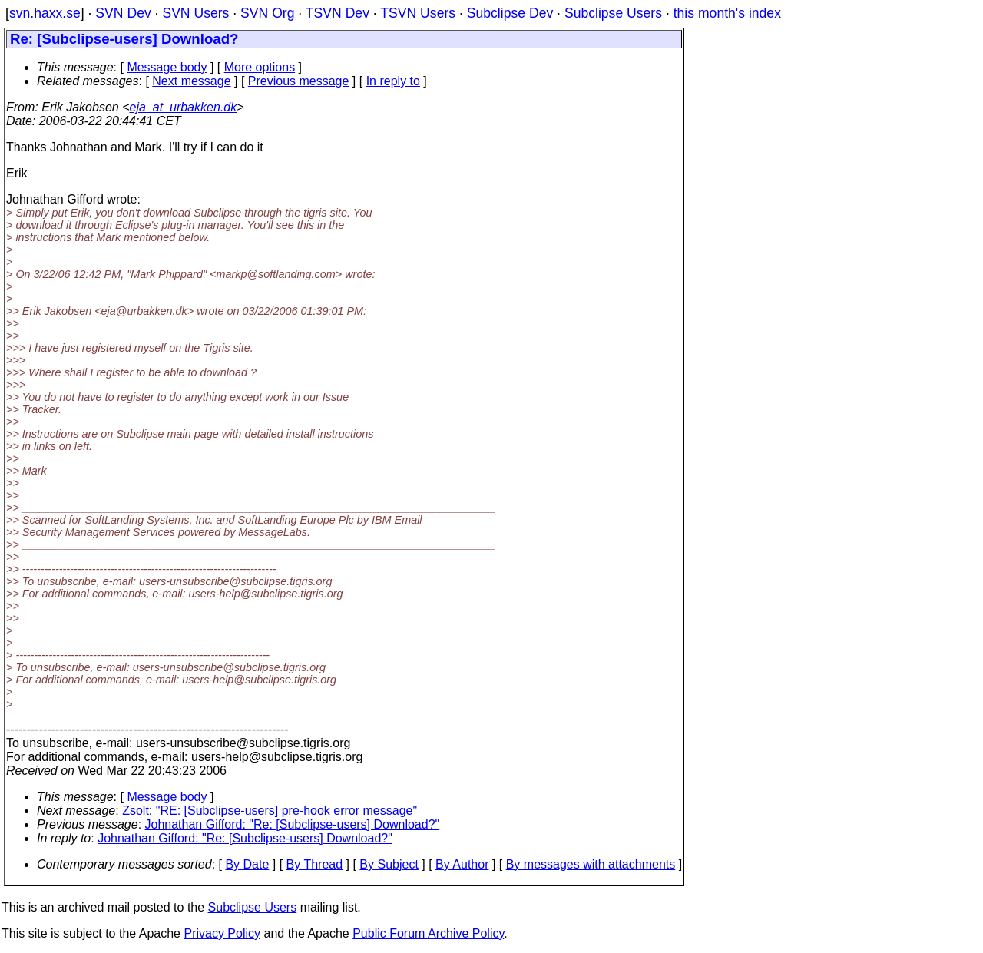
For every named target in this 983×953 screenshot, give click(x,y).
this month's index (727, 13)
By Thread (314, 864)
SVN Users (195, 13)
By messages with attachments (591, 864)
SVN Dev (123, 13)
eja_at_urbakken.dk (183, 107)
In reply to (393, 81)
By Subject (388, 864)
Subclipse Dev (510, 13)
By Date (247, 864)
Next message (191, 81)
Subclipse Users (613, 13)
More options (260, 67)
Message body (167, 67)
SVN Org (267, 13)
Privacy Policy (222, 933)
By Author (461, 864)
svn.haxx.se (45, 13)
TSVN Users (417, 13)
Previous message (298, 81)
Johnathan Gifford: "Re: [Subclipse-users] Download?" (292, 824)
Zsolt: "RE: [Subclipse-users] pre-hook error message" (269, 810)
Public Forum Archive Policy (428, 933)
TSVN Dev (337, 13)
